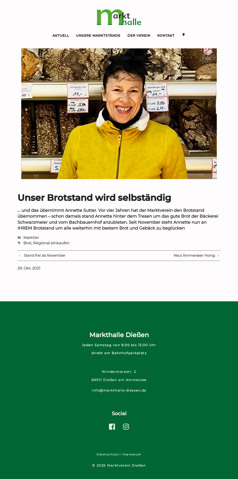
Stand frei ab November (44, 255)
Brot (27, 243)
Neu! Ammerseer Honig (194, 255)
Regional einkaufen (51, 243)
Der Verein (138, 35)
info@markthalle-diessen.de (119, 390)
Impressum (131, 454)
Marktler (31, 237)
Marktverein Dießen (126, 465)
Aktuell (60, 35)
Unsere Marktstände (98, 35)
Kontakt (166, 35)
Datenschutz (108, 454)
